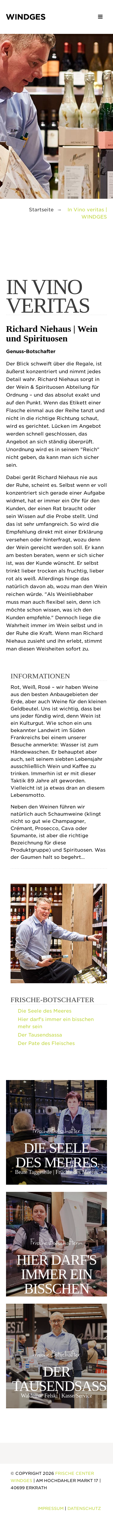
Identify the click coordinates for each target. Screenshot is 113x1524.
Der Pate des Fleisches (46, 1043)
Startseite (41, 210)
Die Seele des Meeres (44, 1011)
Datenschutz (84, 1508)
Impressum (51, 1508)
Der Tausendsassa (40, 1035)
